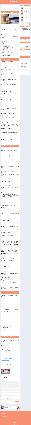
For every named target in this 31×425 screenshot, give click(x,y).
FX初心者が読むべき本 (23, 39)
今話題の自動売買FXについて (5, 360)
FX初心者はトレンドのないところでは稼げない (25, 34)
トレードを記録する (5, 50)
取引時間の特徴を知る (5, 49)
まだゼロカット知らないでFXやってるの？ (25, 54)
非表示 (6, 41)
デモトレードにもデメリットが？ (6, 55)
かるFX (4, 54)
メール (2, 391)
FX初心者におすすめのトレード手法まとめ (7, 358)
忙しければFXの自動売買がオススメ (25, 46)
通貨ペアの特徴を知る (5, 48)
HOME (15, 422)
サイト (2, 394)
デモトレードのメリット (6, 45)
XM (3, 53)
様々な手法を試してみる (6, 51)
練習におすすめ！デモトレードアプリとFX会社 (7, 52)
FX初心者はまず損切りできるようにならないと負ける (25, 30)
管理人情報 (3, 419)
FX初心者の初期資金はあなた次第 (25, 28)
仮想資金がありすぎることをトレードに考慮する (8, 47)
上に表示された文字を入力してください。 (6, 398)
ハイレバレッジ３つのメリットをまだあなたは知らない (25, 51)
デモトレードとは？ (5, 44)
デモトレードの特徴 (4, 43)
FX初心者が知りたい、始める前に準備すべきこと (25, 32)
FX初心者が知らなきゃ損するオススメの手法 (25, 44)
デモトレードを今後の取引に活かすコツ (6, 46)
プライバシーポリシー (4, 416)
